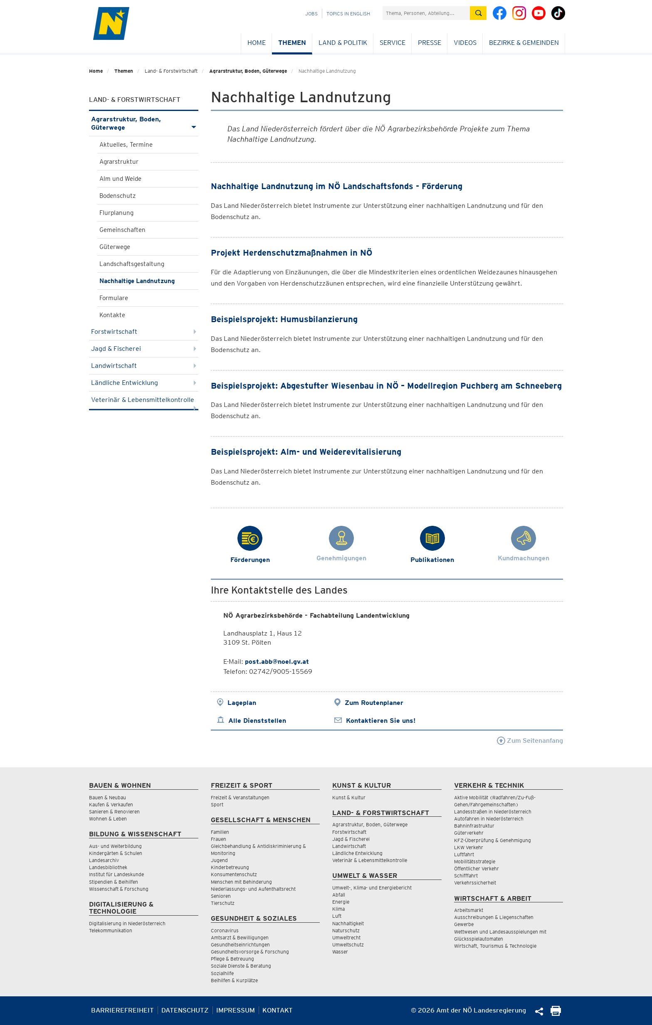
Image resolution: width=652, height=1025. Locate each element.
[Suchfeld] (426, 13)
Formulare (113, 298)
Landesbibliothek (108, 867)
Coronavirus (225, 930)
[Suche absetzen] (478, 13)
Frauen (218, 839)
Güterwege (114, 247)
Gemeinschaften (122, 230)
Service (392, 43)
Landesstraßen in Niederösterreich (492, 811)
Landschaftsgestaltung (131, 264)
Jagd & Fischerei (143, 348)
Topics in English (348, 13)
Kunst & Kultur (349, 797)
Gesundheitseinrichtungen (240, 944)
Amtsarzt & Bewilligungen (240, 937)
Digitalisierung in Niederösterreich (127, 923)
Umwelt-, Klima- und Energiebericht (372, 888)
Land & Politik (343, 43)
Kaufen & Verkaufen (111, 804)
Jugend (219, 860)
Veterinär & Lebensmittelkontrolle (143, 402)
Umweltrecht (346, 937)
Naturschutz (346, 930)
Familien (220, 832)
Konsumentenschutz (234, 874)
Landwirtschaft (143, 366)
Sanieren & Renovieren (114, 811)
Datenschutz (185, 1010)
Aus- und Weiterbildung (115, 846)
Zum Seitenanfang (530, 740)
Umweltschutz (348, 944)
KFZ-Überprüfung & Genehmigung (492, 840)
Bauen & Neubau (107, 797)
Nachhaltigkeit (348, 923)
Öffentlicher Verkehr (476, 868)
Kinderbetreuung (230, 867)
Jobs (311, 13)
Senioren (221, 896)
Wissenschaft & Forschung (118, 889)
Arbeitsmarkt (468, 910)
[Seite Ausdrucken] (555, 1014)
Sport (217, 804)
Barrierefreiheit (122, 1010)
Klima (338, 909)
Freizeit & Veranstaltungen (240, 797)
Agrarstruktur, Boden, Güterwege (248, 71)
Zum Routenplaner (374, 703)
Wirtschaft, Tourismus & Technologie (495, 946)
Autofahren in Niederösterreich (489, 819)
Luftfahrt (464, 854)
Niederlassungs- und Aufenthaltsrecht (253, 889)
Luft (336, 916)
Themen (292, 43)
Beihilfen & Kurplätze (234, 980)
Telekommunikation (110, 930)
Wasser (340, 952)
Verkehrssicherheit (475, 883)
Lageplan (241, 703)
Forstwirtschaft (143, 331)
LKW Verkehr (468, 847)
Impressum (235, 1010)
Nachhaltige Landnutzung (137, 281)
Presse (429, 43)
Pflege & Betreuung (232, 959)
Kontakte (112, 315)
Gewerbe (464, 924)
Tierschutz (223, 903)
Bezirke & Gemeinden (524, 43)
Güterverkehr (469, 833)
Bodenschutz (117, 196)
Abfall (338, 895)
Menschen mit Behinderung (241, 882)
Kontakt (277, 1010)
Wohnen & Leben (108, 819)
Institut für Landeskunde (116, 874)
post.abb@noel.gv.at (277, 661)
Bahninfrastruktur (474, 826)
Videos (465, 43)
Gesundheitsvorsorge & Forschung (250, 952)
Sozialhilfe (222, 973)
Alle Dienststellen (257, 720)
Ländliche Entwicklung (143, 383)
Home (256, 43)
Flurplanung (116, 213)
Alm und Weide (120, 178)
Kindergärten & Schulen (115, 853)
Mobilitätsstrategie (474, 861)
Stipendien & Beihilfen (113, 882)
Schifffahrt (466, 875)
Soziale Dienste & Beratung (241, 966)
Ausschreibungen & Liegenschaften (493, 917)
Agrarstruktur (118, 161)
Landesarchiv (104, 860)
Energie (340, 902)
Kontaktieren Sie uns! (380, 720)
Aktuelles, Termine (126, 144)
